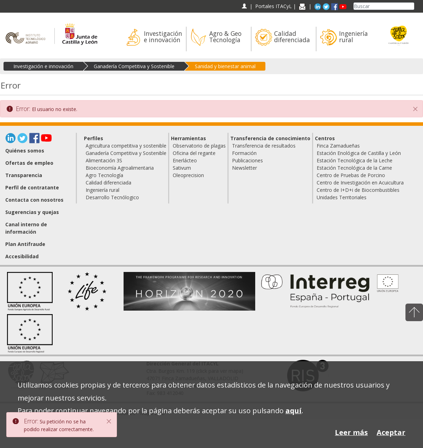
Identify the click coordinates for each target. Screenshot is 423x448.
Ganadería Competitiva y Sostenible (134, 66)
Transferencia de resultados (264, 145)
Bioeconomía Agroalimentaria (120, 167)
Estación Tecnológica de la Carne (354, 167)
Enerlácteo (185, 160)
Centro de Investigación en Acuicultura (360, 182)
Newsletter (244, 167)
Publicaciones (247, 160)
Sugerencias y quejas (32, 212)
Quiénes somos (24, 150)
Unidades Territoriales (341, 197)
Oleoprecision (188, 175)
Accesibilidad (22, 256)
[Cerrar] (415, 109)
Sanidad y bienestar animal (225, 66)
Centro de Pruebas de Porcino (351, 175)
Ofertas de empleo (29, 163)
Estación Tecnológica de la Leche (354, 160)
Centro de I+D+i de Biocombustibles (358, 190)
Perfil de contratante (32, 187)
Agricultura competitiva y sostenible (126, 145)
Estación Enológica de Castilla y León (359, 153)
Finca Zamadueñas (338, 145)
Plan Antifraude (25, 244)
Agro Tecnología (104, 175)
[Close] (109, 421)
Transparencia (23, 175)
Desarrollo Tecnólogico (112, 197)
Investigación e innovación (43, 66)
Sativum (182, 167)
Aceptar (391, 432)
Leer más (351, 432)
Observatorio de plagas (199, 145)
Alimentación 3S (104, 160)
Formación (244, 153)
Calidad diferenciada (108, 182)
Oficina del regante (194, 153)
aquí (293, 410)
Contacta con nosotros (34, 199)
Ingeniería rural (102, 190)
